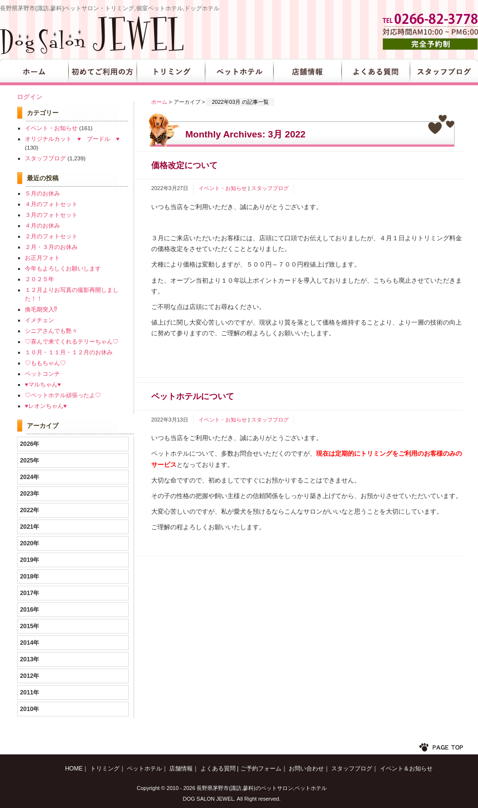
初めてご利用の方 (102, 72)
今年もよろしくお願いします (63, 268)
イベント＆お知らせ (406, 768)
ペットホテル (239, 72)
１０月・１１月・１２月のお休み (69, 352)
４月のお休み (42, 225)
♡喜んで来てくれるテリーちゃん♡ (72, 341)
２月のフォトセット (51, 236)
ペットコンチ (42, 373)
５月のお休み (42, 193)
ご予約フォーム (260, 768)
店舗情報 (307, 72)
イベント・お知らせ (223, 188)
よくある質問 (375, 72)
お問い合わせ (306, 768)
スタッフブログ (444, 72)
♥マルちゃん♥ (43, 384)
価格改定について (184, 165)
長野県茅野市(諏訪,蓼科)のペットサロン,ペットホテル (261, 788)
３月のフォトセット (51, 215)
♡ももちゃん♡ (45, 363)
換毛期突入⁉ (41, 309)
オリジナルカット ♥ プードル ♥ (72, 138)
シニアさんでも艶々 (51, 330)
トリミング (171, 72)
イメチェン (39, 320)
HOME (34, 72)
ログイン (29, 96)
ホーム (159, 102)
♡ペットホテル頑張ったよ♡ (63, 395)
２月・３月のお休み (51, 247)
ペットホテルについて (192, 396)
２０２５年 (39, 279)
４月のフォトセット (51, 204)
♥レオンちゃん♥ (46, 406)
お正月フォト (42, 257)
